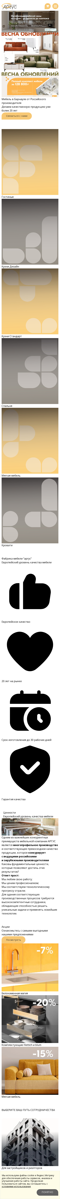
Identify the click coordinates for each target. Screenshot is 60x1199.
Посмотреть (13, 939)
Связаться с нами (16, 115)
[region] (30, 54)
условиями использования (16, 1186)
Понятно (47, 1192)
